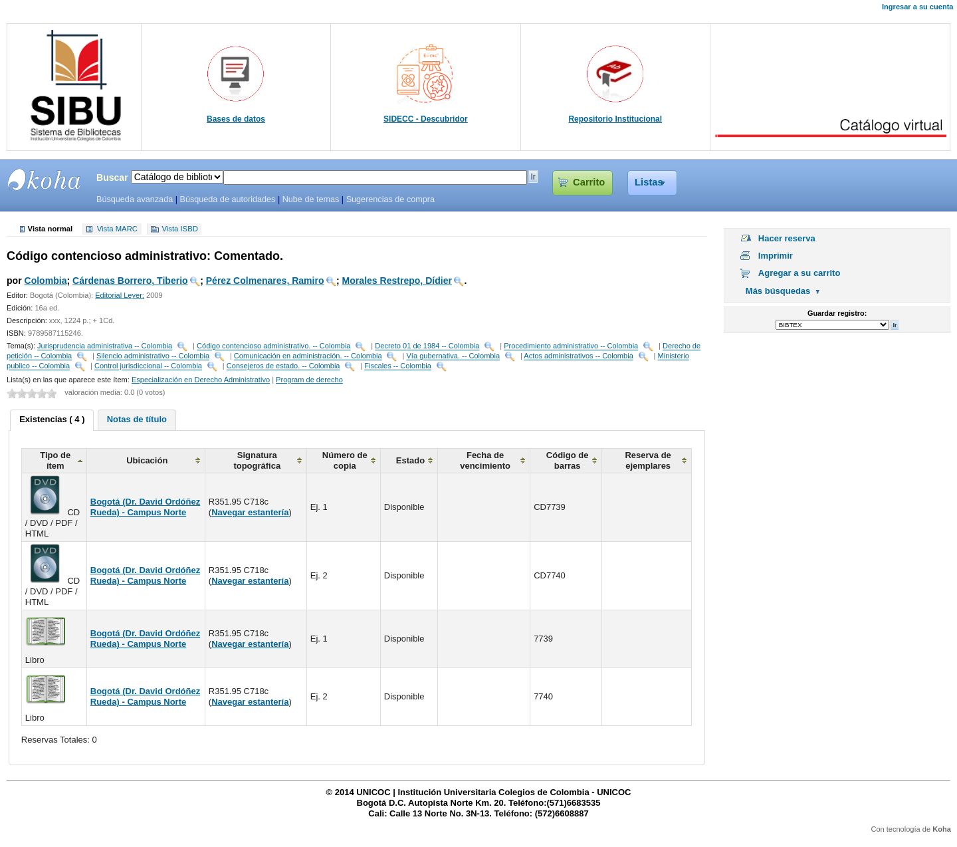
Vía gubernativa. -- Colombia (453, 356)
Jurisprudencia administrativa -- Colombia (104, 346)
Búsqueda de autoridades (227, 199)
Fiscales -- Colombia (397, 366)
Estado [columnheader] (410, 460)
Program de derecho (309, 380)
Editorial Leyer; (119, 295)
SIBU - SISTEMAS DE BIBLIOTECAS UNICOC (44, 179)
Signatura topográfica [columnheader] (256, 460)
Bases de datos (236, 119)
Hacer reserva (786, 238)
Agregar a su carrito (799, 273)
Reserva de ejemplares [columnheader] (648, 460)
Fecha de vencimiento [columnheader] (485, 460)
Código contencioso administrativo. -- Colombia (273, 346)
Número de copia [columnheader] (345, 460)
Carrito (589, 182)
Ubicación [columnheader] (146, 460)
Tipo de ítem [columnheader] (55, 460)
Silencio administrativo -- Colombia (152, 356)
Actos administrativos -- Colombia (578, 356)
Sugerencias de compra (390, 199)
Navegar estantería (249, 512)
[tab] (52, 420)
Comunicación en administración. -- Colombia (308, 356)
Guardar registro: (837, 313)
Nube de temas (311, 199)
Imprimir (775, 256)
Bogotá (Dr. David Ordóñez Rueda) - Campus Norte (145, 507)
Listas (649, 182)
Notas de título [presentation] (137, 419)
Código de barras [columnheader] (567, 460)
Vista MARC (117, 229)
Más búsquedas (778, 291)
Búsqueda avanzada (134, 199)
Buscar (112, 177)
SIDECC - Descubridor (425, 119)
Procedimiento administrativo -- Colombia (571, 346)
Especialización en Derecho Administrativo (201, 380)
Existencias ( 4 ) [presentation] (51, 419)
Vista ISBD (179, 229)
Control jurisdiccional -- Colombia (148, 366)
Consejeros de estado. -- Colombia (283, 366)
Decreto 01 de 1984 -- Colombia (427, 346)
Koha (941, 829)
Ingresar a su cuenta (917, 7)
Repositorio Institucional (615, 119)
